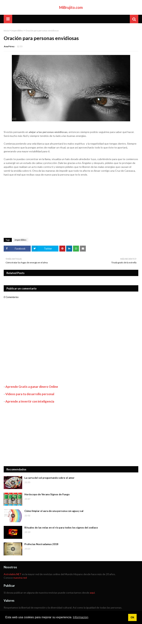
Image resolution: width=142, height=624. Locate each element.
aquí (92, 592)
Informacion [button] (80, 617)
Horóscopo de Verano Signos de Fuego (47, 494)
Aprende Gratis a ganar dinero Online (31, 387)
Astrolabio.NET (12, 574)
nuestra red (20, 577)
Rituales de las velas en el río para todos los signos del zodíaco (61, 527)
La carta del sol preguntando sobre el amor (49, 477)
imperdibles (17, 30)
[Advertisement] (71, 435)
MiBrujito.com (71, 7)
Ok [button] (132, 617)
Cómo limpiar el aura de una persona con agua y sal (53, 510)
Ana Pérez (9, 46)
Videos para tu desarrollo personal (29, 394)
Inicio (6, 30)
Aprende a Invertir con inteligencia (29, 401)
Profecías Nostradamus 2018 (41, 544)
